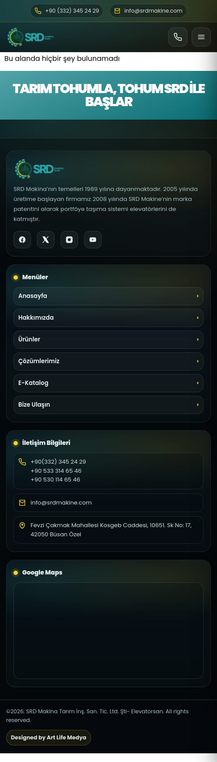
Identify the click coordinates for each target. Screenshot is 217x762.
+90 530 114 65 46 (55, 479)
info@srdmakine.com (61, 502)
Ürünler (29, 339)
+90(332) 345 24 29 (58, 462)
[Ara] (177, 37)
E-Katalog (33, 383)
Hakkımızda (36, 318)
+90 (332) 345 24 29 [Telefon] (66, 10)
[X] (45, 239)
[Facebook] (22, 239)
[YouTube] (93, 239)
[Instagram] (69, 239)
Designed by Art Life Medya (48, 737)
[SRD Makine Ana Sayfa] (30, 37)
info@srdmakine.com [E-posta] (148, 10)
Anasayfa (32, 296)
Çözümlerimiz (38, 361)
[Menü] (201, 37)
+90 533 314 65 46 (56, 471)
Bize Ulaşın (34, 405)
